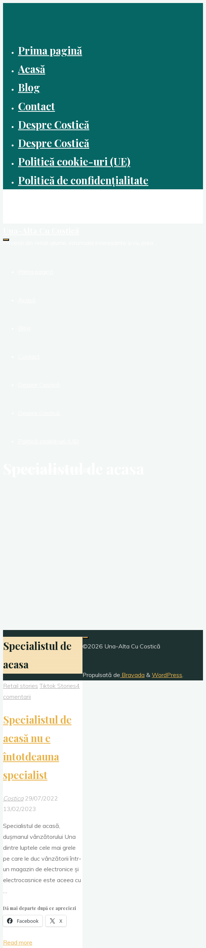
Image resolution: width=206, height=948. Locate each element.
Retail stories (20, 685)
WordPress (167, 675)
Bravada (132, 675)
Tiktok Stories (58, 685)
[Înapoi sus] (85, 637)
